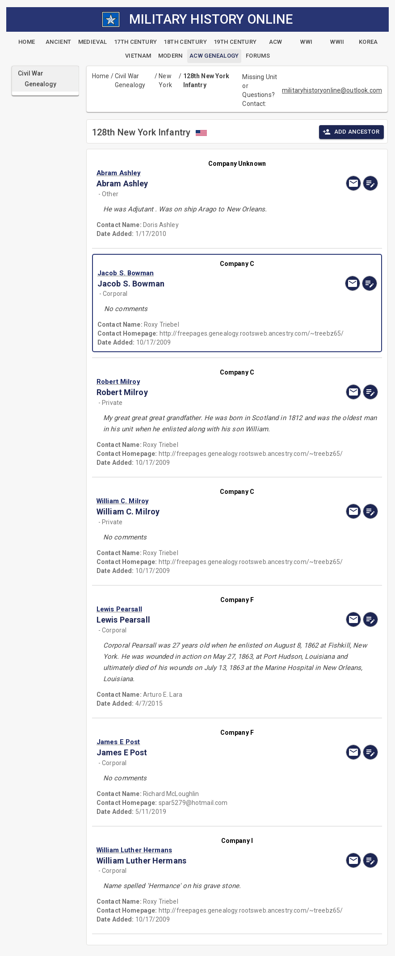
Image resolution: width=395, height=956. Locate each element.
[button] (195, 173)
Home (100, 76)
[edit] (370, 183)
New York (165, 80)
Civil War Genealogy (130, 80)
